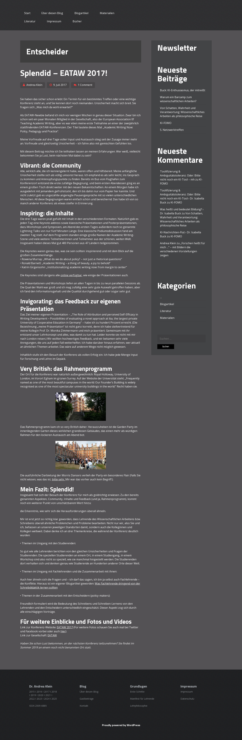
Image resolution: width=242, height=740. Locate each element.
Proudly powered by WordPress (121, 725)
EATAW (52, 635)
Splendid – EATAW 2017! (63, 73)
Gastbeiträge (87, 698)
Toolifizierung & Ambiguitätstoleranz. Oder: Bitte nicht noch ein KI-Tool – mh (180, 175)
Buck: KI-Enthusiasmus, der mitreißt (182, 90)
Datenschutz (187, 698)
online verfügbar (71, 275)
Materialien (107, 13)
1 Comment (85, 85)
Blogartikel (81, 13)
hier (63, 631)
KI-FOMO (165, 123)
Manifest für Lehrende (142, 698)
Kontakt (84, 705)
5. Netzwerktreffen (172, 130)
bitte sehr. (58, 479)
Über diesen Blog (52, 13)
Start (27, 13)
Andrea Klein (34, 85)
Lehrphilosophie (138, 705)
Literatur (29, 21)
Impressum (54, 21)
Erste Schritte (137, 691)
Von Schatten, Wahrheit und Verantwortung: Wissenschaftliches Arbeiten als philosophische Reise (182, 112)
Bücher (77, 21)
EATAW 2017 (65, 627)
